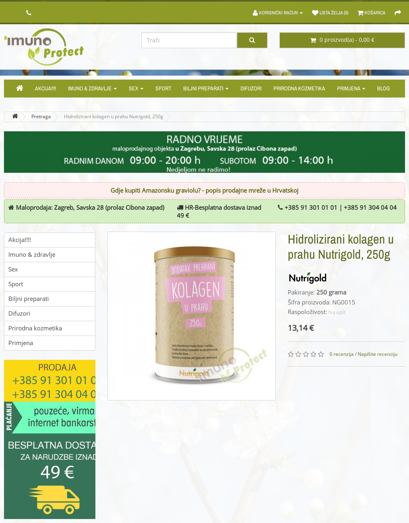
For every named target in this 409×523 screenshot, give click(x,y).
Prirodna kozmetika (299, 88)
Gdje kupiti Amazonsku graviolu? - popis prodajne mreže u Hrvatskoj (204, 190)
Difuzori (251, 88)
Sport (163, 88)
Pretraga (41, 116)
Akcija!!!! (45, 88)
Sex (136, 88)
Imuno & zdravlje (92, 88)
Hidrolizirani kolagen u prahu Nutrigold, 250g (113, 116)
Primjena (351, 88)
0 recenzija (342, 354)
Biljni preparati (206, 88)
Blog (383, 88)
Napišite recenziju (377, 354)
